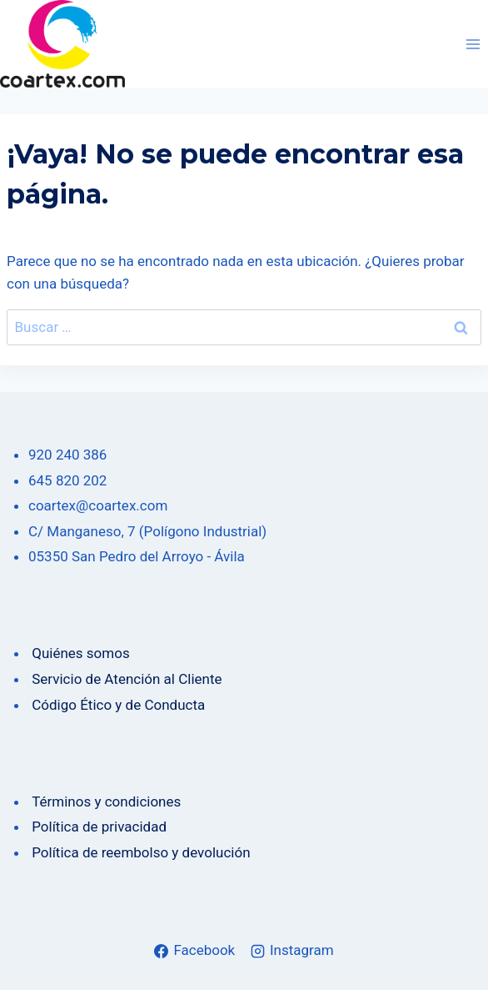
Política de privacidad (97, 826)
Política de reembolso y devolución (139, 852)
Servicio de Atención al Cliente (127, 679)
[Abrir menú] (472, 44)
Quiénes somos (79, 653)
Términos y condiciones (104, 801)
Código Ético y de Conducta (116, 704)
